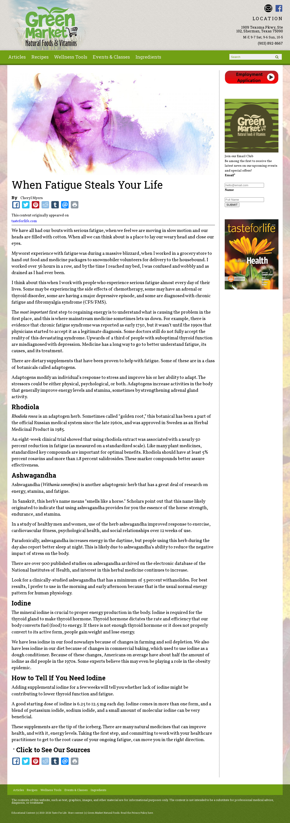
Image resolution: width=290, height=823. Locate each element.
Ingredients (148, 57)
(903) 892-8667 (270, 43)
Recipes (40, 57)
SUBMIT (232, 204)
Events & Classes (111, 57)
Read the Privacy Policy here (137, 812)
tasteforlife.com (24, 221)
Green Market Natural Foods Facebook (279, 8)
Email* (230, 175)
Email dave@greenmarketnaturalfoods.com (268, 8)
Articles (17, 57)
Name (229, 190)
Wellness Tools (70, 57)
